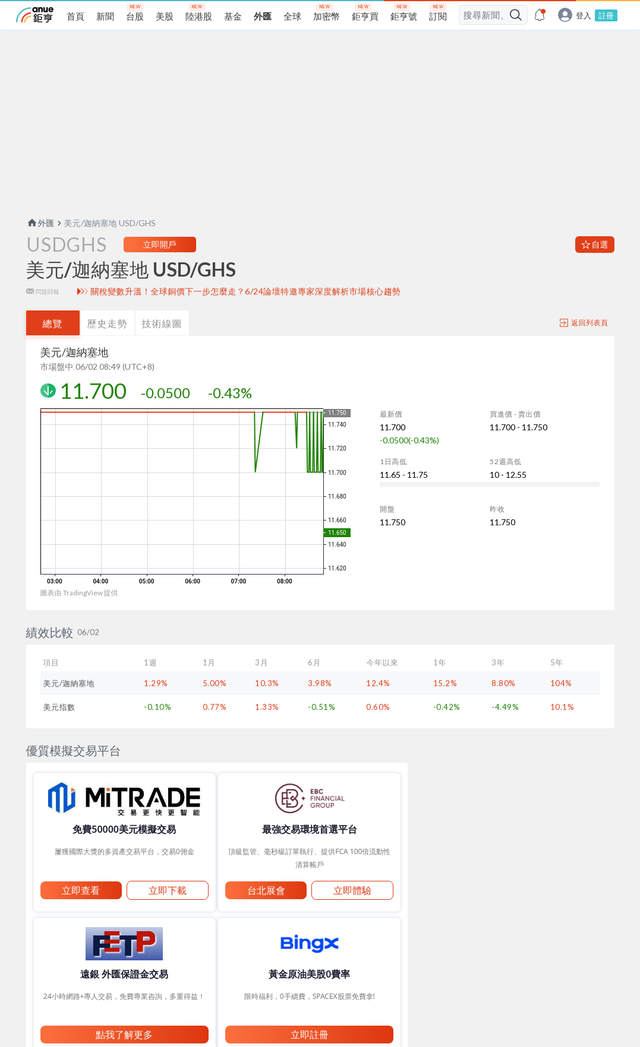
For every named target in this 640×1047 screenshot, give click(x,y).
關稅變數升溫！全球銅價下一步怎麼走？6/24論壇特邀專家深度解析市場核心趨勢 (245, 310)
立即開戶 (159, 263)
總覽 (53, 342)
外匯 (40, 242)
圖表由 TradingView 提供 (79, 611)
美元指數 (59, 726)
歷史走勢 (107, 342)
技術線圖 (162, 342)
